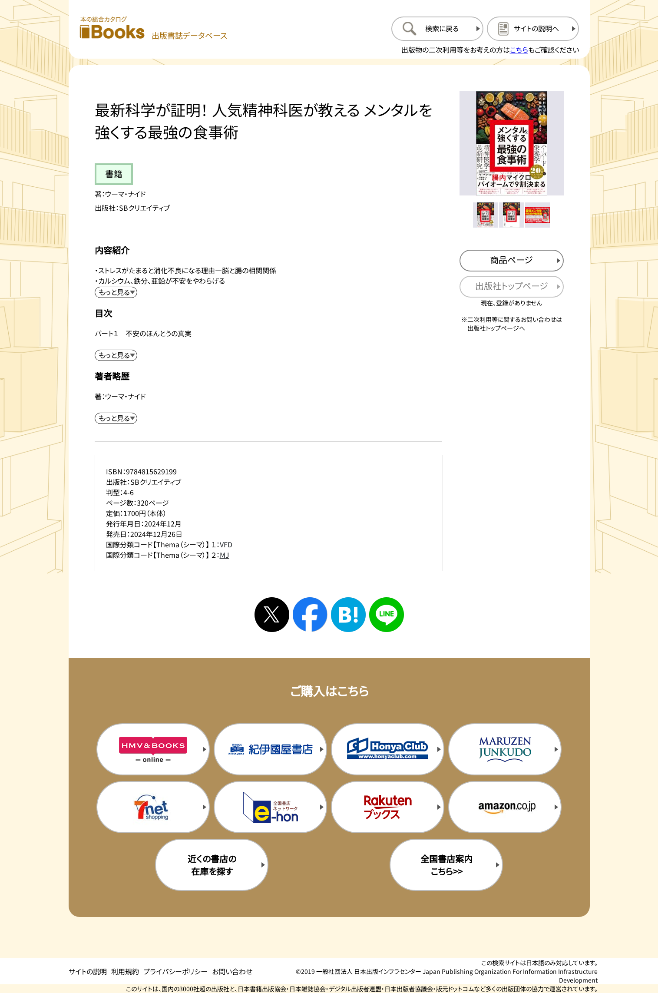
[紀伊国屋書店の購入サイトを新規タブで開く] (270, 749)
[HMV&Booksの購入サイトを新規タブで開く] (152, 749)
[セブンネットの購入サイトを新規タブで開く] (152, 807)
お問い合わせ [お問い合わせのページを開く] (232, 971)
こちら (519, 49)
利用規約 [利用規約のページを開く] (125, 971)
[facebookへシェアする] (310, 614)
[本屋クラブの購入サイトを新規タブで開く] (387, 749)
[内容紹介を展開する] (116, 292)
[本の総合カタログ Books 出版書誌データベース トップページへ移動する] (153, 28)
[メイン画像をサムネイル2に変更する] (511, 215)
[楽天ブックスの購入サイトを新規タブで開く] (387, 807)
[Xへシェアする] (272, 614)
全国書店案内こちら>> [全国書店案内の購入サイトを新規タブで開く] (446, 864)
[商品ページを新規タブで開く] (512, 260)
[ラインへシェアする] (386, 614)
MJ (224, 554)
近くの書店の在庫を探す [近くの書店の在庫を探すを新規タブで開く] (212, 864)
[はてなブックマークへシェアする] (348, 614)
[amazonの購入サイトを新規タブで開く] (504, 807)
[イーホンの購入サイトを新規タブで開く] (270, 807)
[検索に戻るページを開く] (437, 29)
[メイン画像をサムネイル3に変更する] (537, 215)
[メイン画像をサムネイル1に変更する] (485, 215)
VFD (226, 544)
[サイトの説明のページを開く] (533, 29)
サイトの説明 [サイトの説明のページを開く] (88, 971)
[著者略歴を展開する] (116, 418)
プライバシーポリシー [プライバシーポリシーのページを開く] (175, 971)
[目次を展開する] (116, 355)
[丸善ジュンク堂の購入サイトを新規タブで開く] (504, 749)
